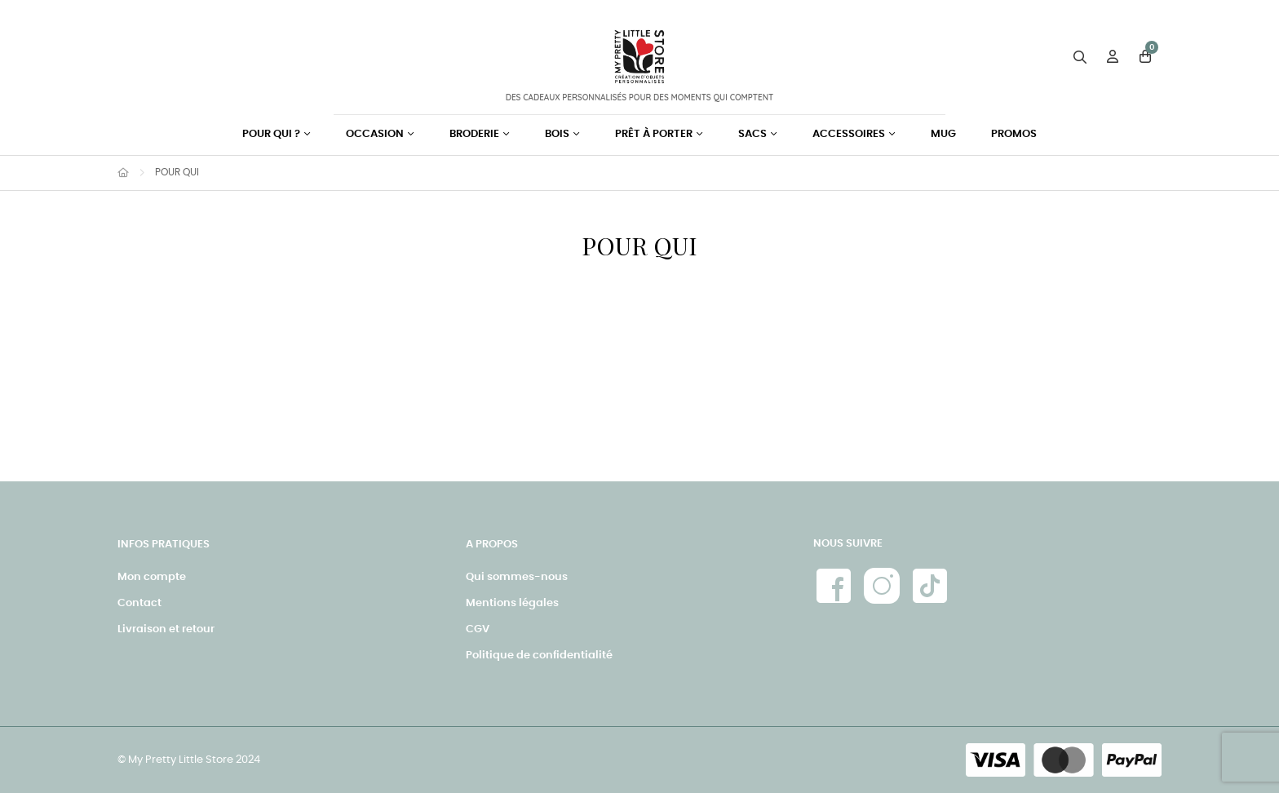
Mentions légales (512, 603)
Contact (139, 603)
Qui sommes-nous (517, 577)
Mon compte (151, 577)
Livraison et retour (166, 629)
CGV (477, 629)
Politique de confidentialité (539, 655)
